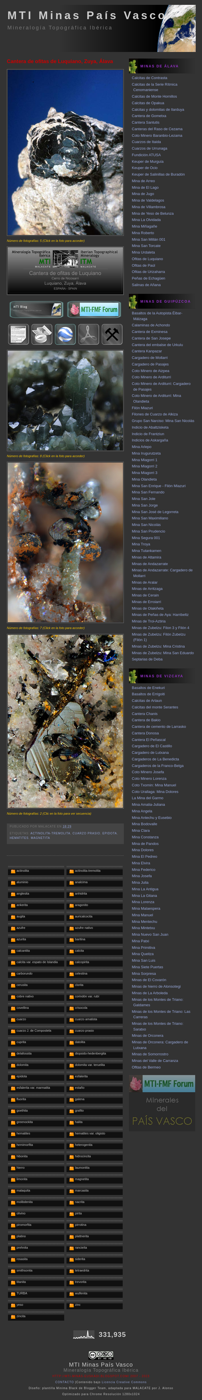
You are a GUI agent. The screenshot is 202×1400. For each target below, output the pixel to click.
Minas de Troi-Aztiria (148, 621)
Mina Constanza (145, 837)
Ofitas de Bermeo (146, 1067)
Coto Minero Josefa (148, 772)
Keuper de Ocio (144, 168)
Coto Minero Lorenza (149, 778)
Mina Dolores (143, 850)
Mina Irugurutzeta (146, 453)
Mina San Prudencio (148, 531)
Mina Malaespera (146, 908)
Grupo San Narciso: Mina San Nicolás (163, 421)
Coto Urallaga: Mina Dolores (155, 792)
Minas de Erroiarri (146, 602)
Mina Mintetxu (143, 928)
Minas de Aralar (144, 582)
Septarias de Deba (147, 659)
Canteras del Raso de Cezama (157, 129)
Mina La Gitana (144, 895)
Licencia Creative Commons (124, 1382)
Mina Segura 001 (146, 538)
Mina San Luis (143, 960)
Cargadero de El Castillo (152, 746)
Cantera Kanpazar (147, 351)
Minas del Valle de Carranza (155, 1060)
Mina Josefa (142, 876)
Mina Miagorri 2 (144, 466)
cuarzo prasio (86, 833)
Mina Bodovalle (144, 824)
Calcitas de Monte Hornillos (154, 96)
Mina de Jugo (143, 194)
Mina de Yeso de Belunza (153, 213)
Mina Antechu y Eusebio (151, 818)
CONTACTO (64, 1382)
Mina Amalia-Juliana (148, 804)
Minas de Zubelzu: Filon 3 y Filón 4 (160, 628)
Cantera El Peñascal (149, 740)
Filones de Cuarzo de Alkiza (155, 414)
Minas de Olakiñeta (147, 608)
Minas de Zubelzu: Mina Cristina (158, 646)
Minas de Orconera (147, 1035)
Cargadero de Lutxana (150, 752)
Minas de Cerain (145, 595)
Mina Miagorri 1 (144, 460)
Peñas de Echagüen (148, 278)
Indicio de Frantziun (148, 434)
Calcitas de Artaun (147, 700)
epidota (109, 833)
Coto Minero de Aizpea (150, 371)
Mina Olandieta (144, 479)
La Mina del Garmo (147, 798)
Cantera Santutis (145, 122)
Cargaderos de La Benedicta (155, 759)
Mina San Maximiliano (150, 518)
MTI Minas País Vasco (87, 15)
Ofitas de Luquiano (147, 259)
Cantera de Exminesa (149, 332)
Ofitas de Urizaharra (148, 272)
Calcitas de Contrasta (149, 78)
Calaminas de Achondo (151, 325)
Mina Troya (141, 544)
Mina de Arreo (143, 181)
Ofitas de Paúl (143, 265)
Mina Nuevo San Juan (150, 934)
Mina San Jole (143, 499)
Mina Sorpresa (144, 973)
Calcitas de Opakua (148, 103)
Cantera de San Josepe (151, 338)
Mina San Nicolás (146, 525)
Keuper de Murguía (147, 161)
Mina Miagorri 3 (144, 473)
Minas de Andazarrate (150, 564)
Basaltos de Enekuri (148, 688)
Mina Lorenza (143, 902)
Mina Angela (142, 811)
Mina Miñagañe (144, 226)
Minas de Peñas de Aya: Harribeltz (160, 614)
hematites (19, 837)
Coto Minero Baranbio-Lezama (157, 135)
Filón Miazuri (142, 408)
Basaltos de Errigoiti (148, 694)
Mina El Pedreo (144, 856)
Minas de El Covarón (149, 980)
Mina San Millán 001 (148, 239)
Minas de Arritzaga (147, 588)
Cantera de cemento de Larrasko (159, 726)
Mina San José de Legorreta (155, 512)
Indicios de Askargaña (150, 440)
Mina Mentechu (144, 921)
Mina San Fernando (148, 492)
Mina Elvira (141, 863)
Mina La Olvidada (146, 220)
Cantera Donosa (145, 733)
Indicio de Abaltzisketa (150, 427)
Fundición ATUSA (146, 155)
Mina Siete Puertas (147, 967)
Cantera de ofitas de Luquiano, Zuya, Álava (60, 61)
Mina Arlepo (142, 447)
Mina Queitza (143, 954)
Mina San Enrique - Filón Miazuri (159, 486)
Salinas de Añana (146, 285)
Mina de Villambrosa (148, 207)
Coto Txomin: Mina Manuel (154, 785)
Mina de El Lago (145, 187)
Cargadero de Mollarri (150, 357)
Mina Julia (140, 882)
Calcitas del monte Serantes (155, 707)
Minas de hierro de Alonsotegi (156, 986)
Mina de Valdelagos (148, 200)
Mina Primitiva (143, 947)
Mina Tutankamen (146, 551)
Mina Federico (143, 869)
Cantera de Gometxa (149, 116)
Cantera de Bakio (146, 720)
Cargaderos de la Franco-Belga (157, 766)
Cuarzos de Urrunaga (149, 148)
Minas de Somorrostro (150, 1054)
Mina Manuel (142, 915)
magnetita (40, 837)
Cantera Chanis (144, 714)
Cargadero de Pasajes (150, 364)
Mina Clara (141, 830)
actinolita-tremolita (50, 833)
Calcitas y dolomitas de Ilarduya (158, 109)
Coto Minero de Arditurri (151, 377)
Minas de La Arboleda (150, 993)
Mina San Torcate (146, 246)
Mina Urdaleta (143, 252)
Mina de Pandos (145, 843)
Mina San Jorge (145, 505)
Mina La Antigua (145, 889)
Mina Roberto (143, 233)
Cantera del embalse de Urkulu (157, 345)
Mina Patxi (140, 941)
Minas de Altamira (146, 557)
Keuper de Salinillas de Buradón (158, 174)
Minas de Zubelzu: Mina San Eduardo (163, 653)
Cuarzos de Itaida (146, 142)
